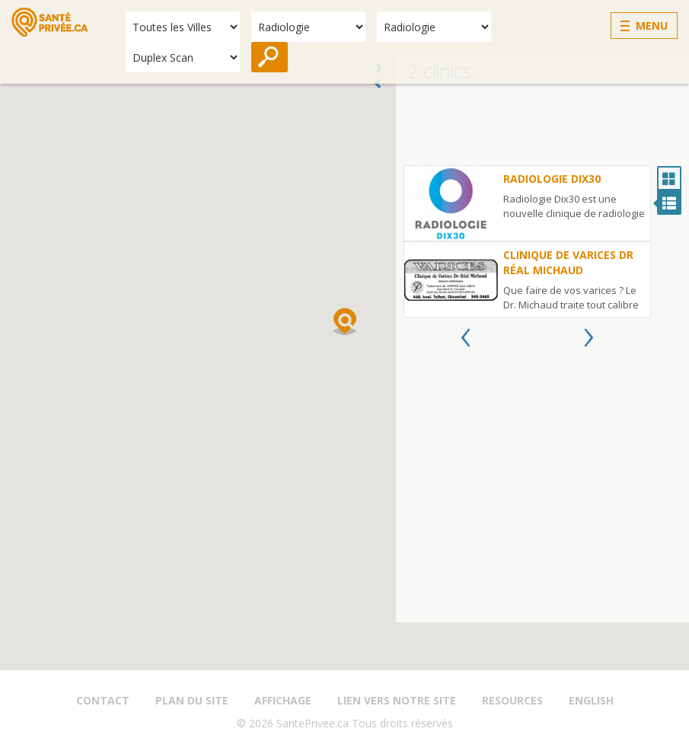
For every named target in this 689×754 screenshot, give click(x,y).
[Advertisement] (542, 127)
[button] (345, 321)
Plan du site (191, 700)
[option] (527, 241)
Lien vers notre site (396, 700)
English (591, 700)
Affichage (282, 700)
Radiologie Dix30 (552, 178)
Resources (512, 700)
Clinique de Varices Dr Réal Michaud (568, 262)
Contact (102, 700)
